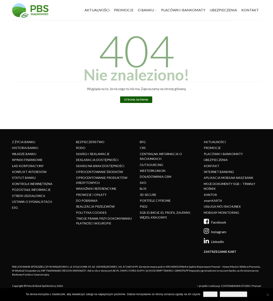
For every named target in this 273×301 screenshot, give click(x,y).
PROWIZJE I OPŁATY (91, 195)
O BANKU (146, 10)
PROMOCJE (123, 10)
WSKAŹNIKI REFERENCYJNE (96, 188)
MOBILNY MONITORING (221, 212)
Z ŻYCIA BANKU (23, 142)
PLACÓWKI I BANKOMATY (183, 10)
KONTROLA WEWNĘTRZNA (32, 184)
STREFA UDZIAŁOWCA (28, 196)
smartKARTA (213, 200)
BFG (143, 142)
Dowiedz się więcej (233, 294)
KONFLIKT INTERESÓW (29, 172)
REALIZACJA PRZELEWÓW (95, 206)
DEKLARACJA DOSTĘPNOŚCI (97, 160)
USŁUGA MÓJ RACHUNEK (222, 206)
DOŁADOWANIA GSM (155, 176)
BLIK (143, 188)
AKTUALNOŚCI (97, 10)
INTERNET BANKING (219, 172)
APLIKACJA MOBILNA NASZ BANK (228, 178)
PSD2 (143, 206)
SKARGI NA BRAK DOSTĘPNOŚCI (100, 166)
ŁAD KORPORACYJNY (28, 166)
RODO (80, 148)
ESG (15, 207)
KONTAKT (250, 10)
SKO (143, 183)
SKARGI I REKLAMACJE (93, 154)
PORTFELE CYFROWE (155, 200)
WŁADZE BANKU (24, 154)
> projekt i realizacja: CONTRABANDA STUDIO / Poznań (229, 285)
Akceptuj (210, 294)
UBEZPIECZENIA (223, 10)
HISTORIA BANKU (25, 148)
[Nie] (267, 294)
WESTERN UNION (152, 171)
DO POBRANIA (87, 200)
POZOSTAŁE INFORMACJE (31, 190)
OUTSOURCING (151, 165)
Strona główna (136, 99)
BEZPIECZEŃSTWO (90, 142)
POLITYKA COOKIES (91, 212)
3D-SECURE (148, 195)
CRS (143, 148)
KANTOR (210, 195)
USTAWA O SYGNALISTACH (32, 202)
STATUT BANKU (24, 178)
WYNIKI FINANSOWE (27, 160)
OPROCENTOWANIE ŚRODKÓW (99, 172)
